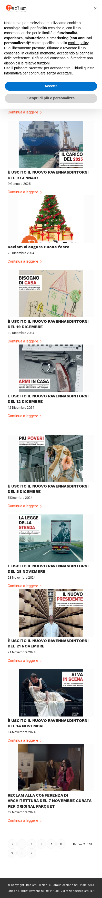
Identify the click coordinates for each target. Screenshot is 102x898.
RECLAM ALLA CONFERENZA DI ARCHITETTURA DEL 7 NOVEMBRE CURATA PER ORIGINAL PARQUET (49, 801)
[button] (95, 8)
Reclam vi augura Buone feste (38, 247)
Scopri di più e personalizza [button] (51, 98)
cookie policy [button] (78, 43)
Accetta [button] (51, 86)
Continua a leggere (26, 112)
